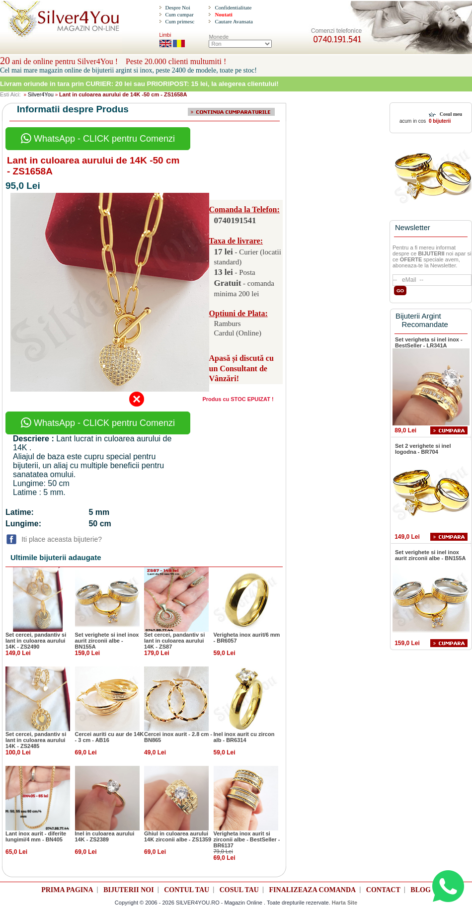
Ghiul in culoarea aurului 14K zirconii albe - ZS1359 (177, 836)
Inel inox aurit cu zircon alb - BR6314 (244, 737)
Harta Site (344, 903)
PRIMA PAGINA (67, 890)
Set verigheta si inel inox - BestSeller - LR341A (429, 342)
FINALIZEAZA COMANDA (312, 890)
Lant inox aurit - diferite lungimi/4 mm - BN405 (35, 836)
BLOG (420, 890)
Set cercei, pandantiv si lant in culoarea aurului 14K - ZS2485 (35, 740)
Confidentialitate (233, 7)
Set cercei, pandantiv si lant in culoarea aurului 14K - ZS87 (174, 641)
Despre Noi (177, 7)
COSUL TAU (239, 890)
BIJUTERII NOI (128, 890)
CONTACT (383, 890)
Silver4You (41, 94)
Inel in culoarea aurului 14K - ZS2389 (105, 836)
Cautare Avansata (233, 21)
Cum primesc (179, 21)
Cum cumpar (179, 14)
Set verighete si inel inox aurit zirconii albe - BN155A (107, 641)
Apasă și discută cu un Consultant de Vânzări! (241, 368)
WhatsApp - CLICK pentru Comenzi (98, 139)
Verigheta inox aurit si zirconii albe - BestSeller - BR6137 (247, 839)
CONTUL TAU (186, 890)
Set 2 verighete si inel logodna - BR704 (423, 449)
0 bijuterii (439, 121)
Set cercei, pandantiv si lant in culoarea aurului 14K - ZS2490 (35, 641)
